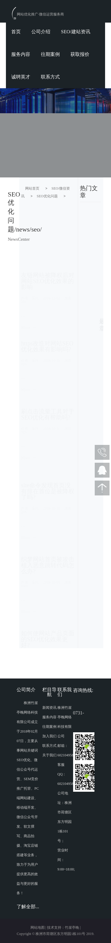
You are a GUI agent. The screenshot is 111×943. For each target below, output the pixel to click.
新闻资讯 (49, 708)
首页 (16, 31)
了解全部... (28, 906)
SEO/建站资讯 (75, 31)
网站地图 (37, 927)
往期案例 (50, 54)
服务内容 (20, 54)
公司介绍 (40, 31)
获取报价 (79, 54)
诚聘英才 (20, 76)
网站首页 (32, 188)
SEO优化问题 (47, 196)
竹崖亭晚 (72, 927)
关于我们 (49, 755)
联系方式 (50, 76)
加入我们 (49, 736)
